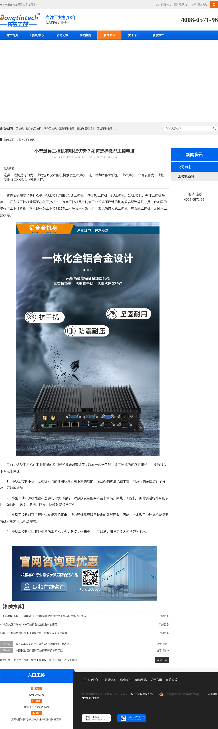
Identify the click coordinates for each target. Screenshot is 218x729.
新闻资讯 (109, 35)
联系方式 (158, 35)
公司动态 (184, 167)
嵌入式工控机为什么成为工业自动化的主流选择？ (44, 643)
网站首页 (12, 35)
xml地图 (212, 694)
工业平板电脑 (104, 128)
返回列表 (162, 660)
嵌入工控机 (70, 660)
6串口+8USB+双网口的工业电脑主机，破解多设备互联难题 (33, 633)
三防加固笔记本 (86, 128)
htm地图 (86, 697)
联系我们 (184, 4)
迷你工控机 (55, 660)
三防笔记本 (61, 35)
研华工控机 (50, 128)
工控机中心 (36, 35)
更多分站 (202, 4)
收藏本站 (166, 4)
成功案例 (85, 35)
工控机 (20, 128)
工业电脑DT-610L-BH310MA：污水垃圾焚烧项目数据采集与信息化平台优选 (43, 615)
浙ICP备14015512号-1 (143, 694)
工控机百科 (186, 176)
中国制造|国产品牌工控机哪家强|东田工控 (39, 650)
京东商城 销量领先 (60, 19)
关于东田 (134, 35)
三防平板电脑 (66, 128)
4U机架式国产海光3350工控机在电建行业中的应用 (28, 624)
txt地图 (96, 697)
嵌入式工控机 (33, 128)
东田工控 (20, 4)
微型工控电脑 (39, 660)
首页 (18, 139)
